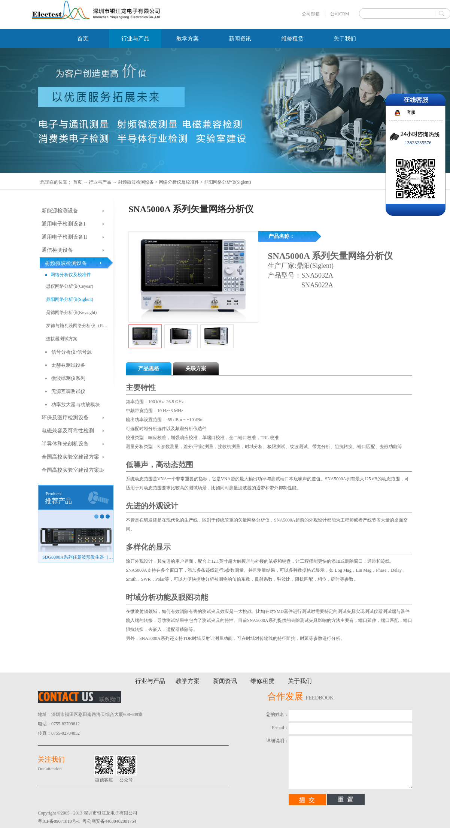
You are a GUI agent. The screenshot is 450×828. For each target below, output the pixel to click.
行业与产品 (100, 182)
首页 (82, 39)
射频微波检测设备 (136, 182)
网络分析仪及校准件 (179, 182)
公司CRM (339, 13)
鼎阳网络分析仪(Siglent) (227, 182)
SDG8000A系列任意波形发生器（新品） (77, 557)
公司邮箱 (311, 13)
